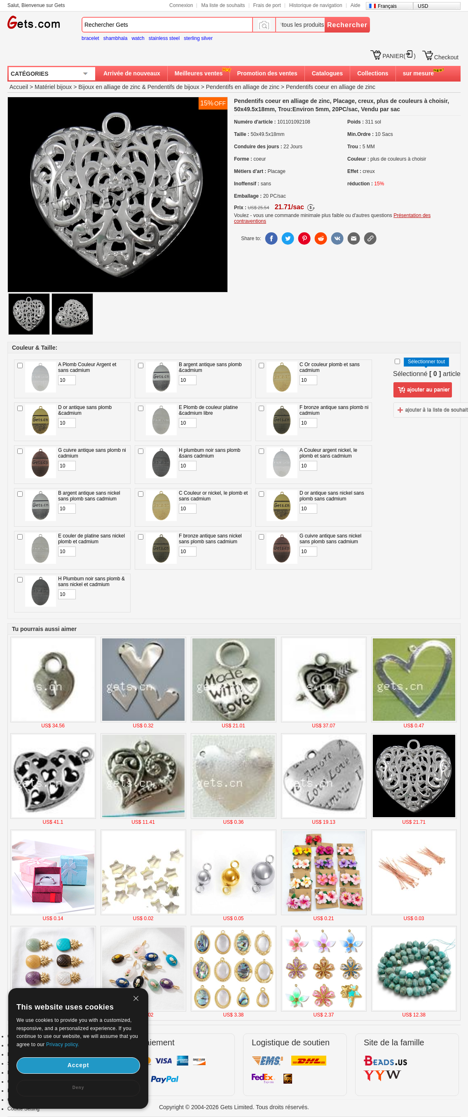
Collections (372, 73)
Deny (78, 1087)
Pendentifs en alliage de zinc (242, 87)
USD (423, 6)
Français (387, 6)
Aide (355, 5)
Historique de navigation (315, 5)
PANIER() (398, 56)
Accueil (18, 87)
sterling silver (198, 38)
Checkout (446, 57)
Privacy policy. (62, 1044)
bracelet (90, 38)
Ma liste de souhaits (223, 5)
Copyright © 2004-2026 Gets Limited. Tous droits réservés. (234, 1107)
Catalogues (327, 73)
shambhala (115, 38)
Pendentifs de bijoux (173, 87)
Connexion (181, 5)
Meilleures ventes (199, 73)
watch (137, 38)
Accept (78, 1065)
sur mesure (418, 73)
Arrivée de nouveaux (131, 73)
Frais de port (267, 5)
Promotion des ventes (267, 73)
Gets (33, 22)
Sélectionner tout (426, 362)
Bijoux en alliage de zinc (109, 87)
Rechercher (347, 24)
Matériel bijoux (53, 87)
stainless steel (164, 38)
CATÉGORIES (30, 73)
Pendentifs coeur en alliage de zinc (330, 87)
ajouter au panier (422, 390)
